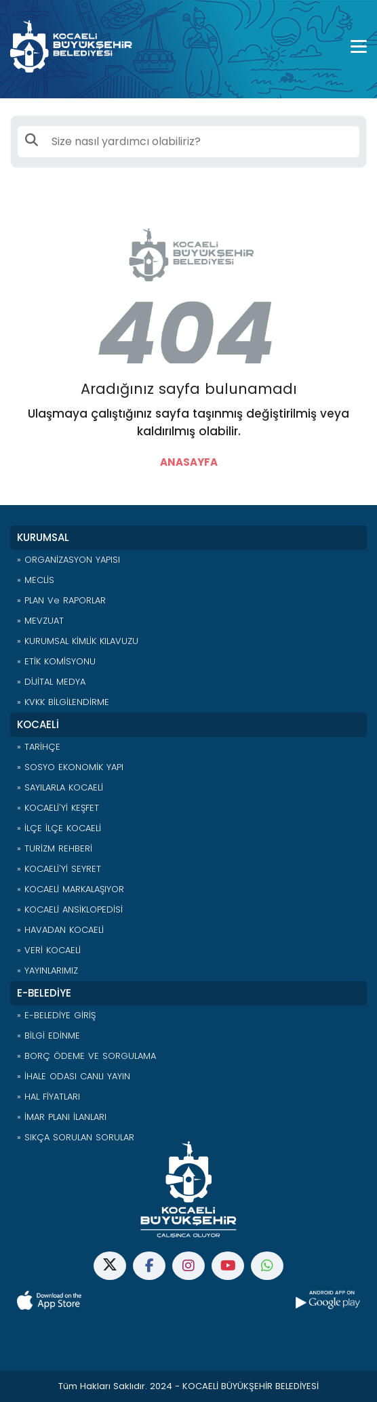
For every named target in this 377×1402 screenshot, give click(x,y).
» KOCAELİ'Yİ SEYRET (59, 868)
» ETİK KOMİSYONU (56, 661)
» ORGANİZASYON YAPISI (68, 559)
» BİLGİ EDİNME (48, 1035)
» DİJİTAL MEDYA (51, 681)
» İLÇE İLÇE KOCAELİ (59, 828)
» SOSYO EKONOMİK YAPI (70, 767)
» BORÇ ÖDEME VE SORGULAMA (86, 1055)
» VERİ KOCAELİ (49, 950)
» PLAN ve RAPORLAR (61, 600)
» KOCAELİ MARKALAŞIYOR (70, 889)
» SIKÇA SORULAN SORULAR (75, 1137)
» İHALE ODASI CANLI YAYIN (73, 1076)
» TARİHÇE (38, 746)
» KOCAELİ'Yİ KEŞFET (58, 807)
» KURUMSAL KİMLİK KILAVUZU (77, 641)
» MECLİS (35, 580)
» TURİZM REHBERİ (54, 848)
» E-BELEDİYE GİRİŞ (56, 1015)
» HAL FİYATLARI (48, 1096)
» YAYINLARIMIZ (47, 970)
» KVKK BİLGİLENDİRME (63, 702)
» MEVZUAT (40, 620)
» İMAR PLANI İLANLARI (61, 1116)
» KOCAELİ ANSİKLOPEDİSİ (70, 909)
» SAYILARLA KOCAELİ (60, 787)
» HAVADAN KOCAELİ (60, 929)
